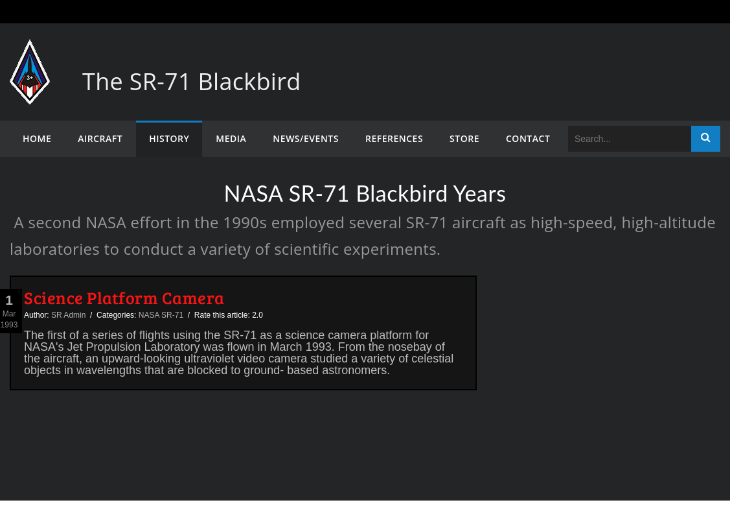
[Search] (629, 139)
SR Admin (68, 315)
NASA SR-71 (161, 315)
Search (705, 139)
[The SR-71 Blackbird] (30, 52)
